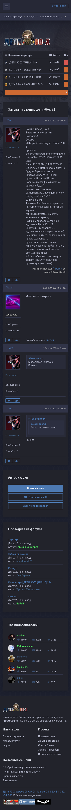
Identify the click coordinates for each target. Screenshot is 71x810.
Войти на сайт (59, 6)
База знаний (10, 780)
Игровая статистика (49, 754)
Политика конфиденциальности (21, 771)
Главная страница (12, 16)
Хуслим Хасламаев (28, 589)
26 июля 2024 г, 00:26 (54, 120)
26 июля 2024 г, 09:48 (54, 348)
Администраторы (48, 740)
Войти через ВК (36, 497)
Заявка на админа (49, 16)
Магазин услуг (11, 740)
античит (13, 596)
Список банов (46, 745)
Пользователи (46, 736)
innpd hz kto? (24, 561)
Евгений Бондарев (27, 547)
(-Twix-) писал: (37, 418)
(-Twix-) (10, 120)
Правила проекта (13, 776)
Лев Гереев (23, 575)
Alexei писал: (36, 358)
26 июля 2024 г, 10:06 (54, 408)
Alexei (9, 287)
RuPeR (50, 340)
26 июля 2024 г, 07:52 (54, 287)
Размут (12, 568)
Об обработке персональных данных (24, 767)
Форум (31, 16)
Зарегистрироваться (35, 505)
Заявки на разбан (48, 749)
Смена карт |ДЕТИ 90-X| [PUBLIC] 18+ (29, 582)
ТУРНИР (13, 540)
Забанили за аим (18, 554)
